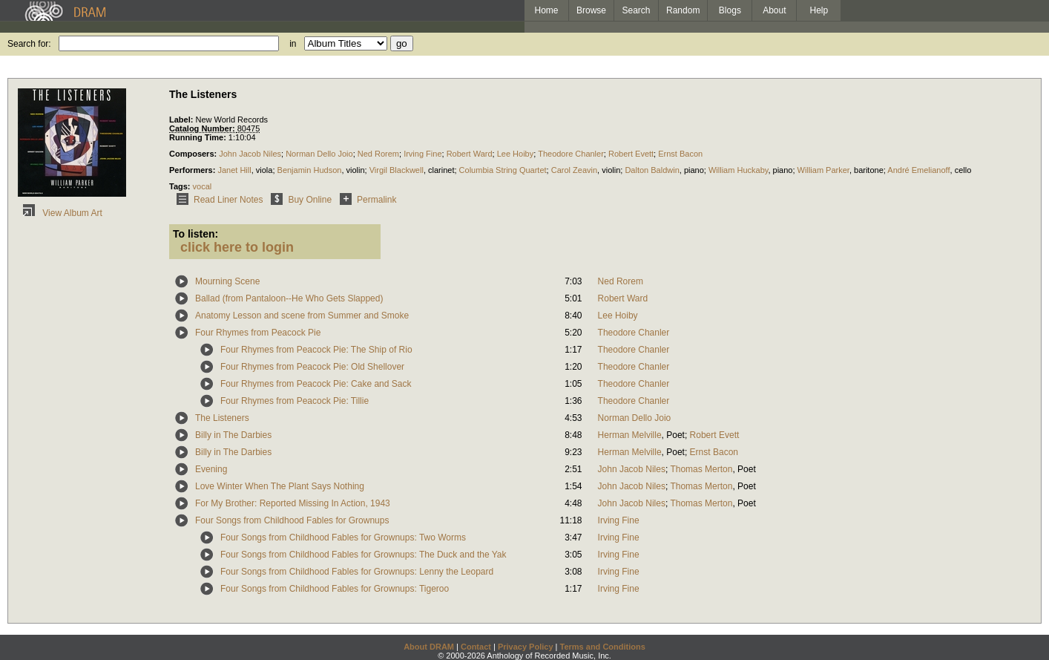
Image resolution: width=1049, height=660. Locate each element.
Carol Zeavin (574, 170)
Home (546, 10)
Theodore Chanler (571, 153)
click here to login (237, 247)
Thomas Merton (701, 469)
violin (355, 170)
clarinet (441, 170)
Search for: (29, 44)
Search (636, 10)
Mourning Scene (227, 281)
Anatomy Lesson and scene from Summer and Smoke (302, 315)
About (774, 10)
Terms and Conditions (602, 646)
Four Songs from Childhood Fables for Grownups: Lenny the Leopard (356, 571)
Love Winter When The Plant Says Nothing (279, 486)
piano (694, 170)
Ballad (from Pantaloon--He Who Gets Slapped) (289, 298)
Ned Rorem (378, 153)
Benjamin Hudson (309, 170)
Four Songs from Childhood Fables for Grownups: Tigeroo (334, 589)
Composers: (194, 153)
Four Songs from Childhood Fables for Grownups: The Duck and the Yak (363, 554)
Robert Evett (631, 153)
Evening (211, 469)
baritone (869, 170)
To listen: (195, 234)
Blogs (730, 10)
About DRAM (429, 646)
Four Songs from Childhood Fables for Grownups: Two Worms (343, 537)
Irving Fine (422, 153)
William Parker (823, 170)
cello (963, 170)
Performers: (193, 170)
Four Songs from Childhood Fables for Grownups (292, 520)
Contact (476, 646)
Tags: (181, 186)
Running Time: (198, 137)
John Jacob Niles (250, 153)
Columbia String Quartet (503, 170)
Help (819, 10)
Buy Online (299, 200)
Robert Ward (470, 153)
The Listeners (222, 418)
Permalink (365, 200)
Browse (591, 10)
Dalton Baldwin (652, 170)
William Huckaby (738, 170)
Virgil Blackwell (396, 170)
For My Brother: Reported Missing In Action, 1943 (292, 503)
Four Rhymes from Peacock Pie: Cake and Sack (315, 384)
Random (683, 10)
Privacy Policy (525, 646)
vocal (202, 186)
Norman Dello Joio (319, 153)
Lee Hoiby (515, 153)
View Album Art (60, 213)
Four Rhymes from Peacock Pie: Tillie (294, 401)
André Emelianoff (918, 170)
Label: (182, 119)
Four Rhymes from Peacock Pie (257, 332)
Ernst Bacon (680, 153)
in (292, 44)
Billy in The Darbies (233, 435)
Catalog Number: (203, 128)
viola (264, 170)
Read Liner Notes (217, 200)
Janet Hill (234, 170)
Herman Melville (630, 435)
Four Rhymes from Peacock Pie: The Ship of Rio (316, 349)
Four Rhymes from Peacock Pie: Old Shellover (312, 367)
